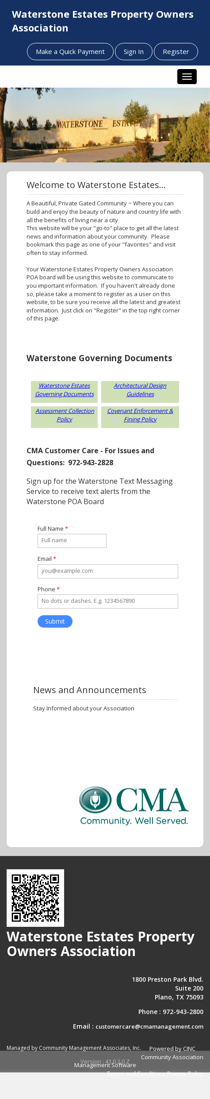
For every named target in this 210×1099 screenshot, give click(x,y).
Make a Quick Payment (70, 51)
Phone (49, 589)
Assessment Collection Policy (64, 415)
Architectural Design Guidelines (140, 390)
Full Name (53, 528)
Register (176, 51)
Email (47, 559)
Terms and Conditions (136, 1073)
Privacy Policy (185, 1073)
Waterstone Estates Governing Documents (64, 390)
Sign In (134, 51)
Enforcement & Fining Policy (148, 415)
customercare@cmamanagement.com (149, 1026)
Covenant (119, 411)
